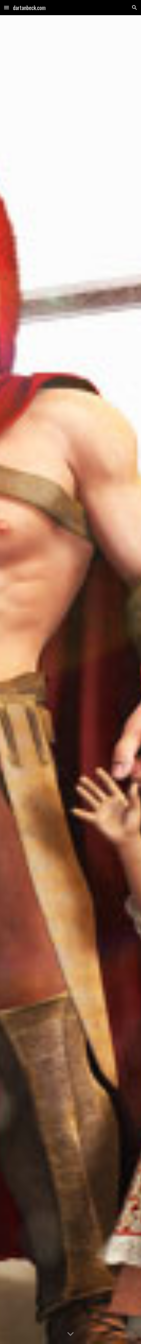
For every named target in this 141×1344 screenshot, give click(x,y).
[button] (6, 7)
